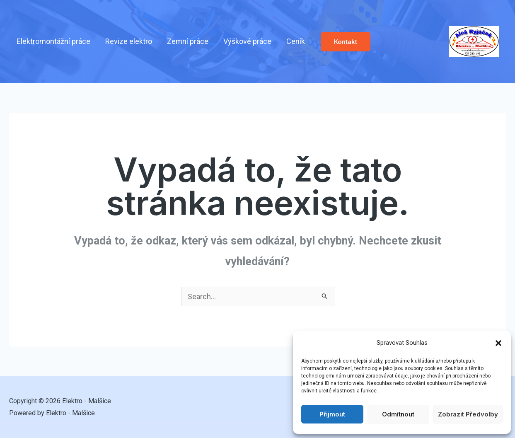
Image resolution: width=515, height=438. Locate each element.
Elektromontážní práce (53, 41)
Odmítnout (398, 414)
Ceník (295, 41)
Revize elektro (128, 41)
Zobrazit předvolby (468, 414)
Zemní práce (187, 41)
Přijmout (332, 414)
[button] (498, 343)
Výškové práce (247, 41)
